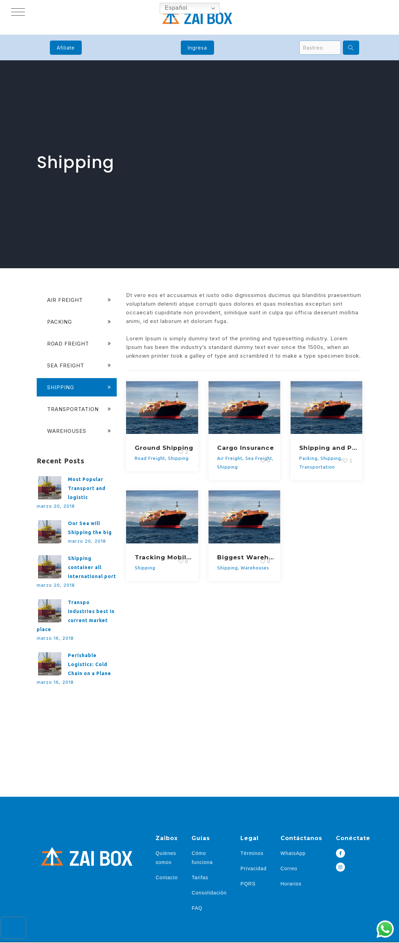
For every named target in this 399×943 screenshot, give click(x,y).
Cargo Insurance (245, 447)
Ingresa (197, 48)
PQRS (248, 884)
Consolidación (209, 893)
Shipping (227, 466)
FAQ (197, 908)
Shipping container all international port (92, 567)
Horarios (291, 884)
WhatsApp (293, 853)
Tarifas (200, 877)
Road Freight (150, 458)
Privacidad (253, 868)
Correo (289, 868)
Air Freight (229, 458)
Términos (251, 853)
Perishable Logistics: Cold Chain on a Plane (89, 664)
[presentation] (13, 927)
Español (171, 8)
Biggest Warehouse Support (247, 557)
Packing (308, 458)
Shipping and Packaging (329, 447)
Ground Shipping (164, 447)
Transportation (317, 466)
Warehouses (255, 567)
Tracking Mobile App (165, 557)
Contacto (167, 877)
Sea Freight (65, 365)
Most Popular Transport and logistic (87, 488)
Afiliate (66, 48)
